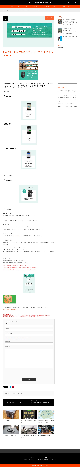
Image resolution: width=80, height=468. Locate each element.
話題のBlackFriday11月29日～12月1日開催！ (28, 421)
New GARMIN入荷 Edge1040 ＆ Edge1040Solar (44, 436)
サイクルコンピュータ (49, 19)
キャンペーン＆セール (49, 17)
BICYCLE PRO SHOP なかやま (40, 2)
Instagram (73, 2)
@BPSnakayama (60, 47)
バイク (25, 6)
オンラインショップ (65, 6)
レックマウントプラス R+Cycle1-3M (10, 435)
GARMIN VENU (6, 420)
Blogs (19, 6)
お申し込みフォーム (18, 235)
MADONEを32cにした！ (62, 103)
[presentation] (14, 371)
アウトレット (46, 6)
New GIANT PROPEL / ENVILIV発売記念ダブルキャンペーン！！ (28, 436)
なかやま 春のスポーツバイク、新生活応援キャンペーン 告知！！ (46, 421)
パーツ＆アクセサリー (35, 6)
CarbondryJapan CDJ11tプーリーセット (64, 99)
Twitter (69, 2)
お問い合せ (55, 6)
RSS (75, 2)
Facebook (71, 2)
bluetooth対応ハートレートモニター (64, 106)
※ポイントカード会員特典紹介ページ (11, 309)
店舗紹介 (12, 6)
